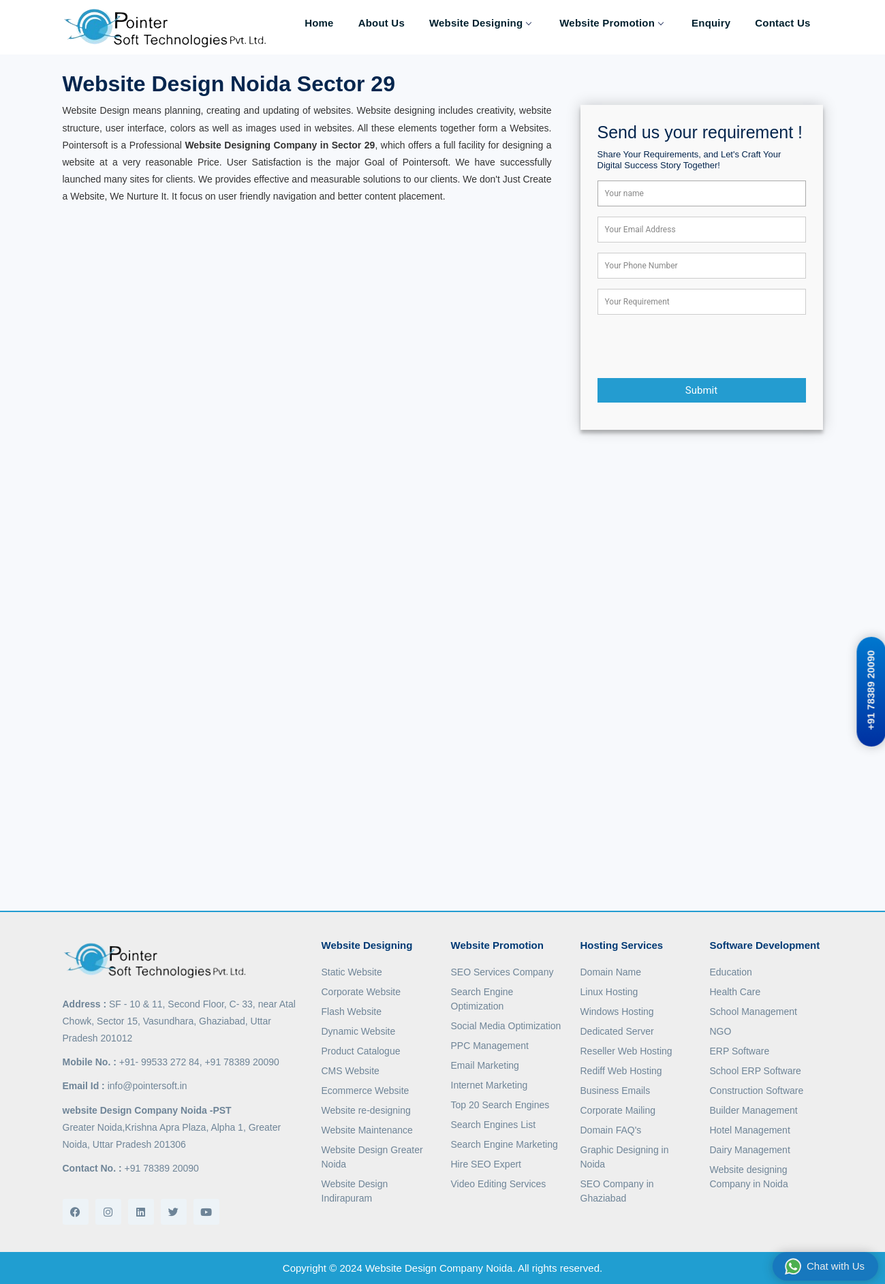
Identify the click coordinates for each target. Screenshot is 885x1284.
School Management (753, 1011)
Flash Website (352, 1011)
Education (731, 972)
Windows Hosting (617, 1011)
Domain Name (610, 972)
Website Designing (480, 23)
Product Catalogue (361, 1051)
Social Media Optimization (506, 1025)
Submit (701, 390)
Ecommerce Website (365, 1090)
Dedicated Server (617, 1031)
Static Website (352, 972)
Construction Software (757, 1090)
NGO (721, 1031)
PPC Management (490, 1045)
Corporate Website (361, 991)
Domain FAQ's (611, 1130)
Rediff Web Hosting (621, 1070)
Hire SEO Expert (486, 1164)
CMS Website (350, 1070)
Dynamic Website (359, 1031)
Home (319, 23)
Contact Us (782, 23)
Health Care (735, 991)
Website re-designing (366, 1110)
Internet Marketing (489, 1085)
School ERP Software (755, 1070)
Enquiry (711, 23)
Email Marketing (485, 1065)
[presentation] (701, 351)
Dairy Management (750, 1149)
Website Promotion (611, 23)
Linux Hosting (609, 991)
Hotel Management (750, 1130)
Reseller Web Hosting (626, 1051)
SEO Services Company (502, 972)
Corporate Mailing (618, 1110)
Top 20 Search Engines (500, 1104)
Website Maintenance (367, 1130)
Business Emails (615, 1090)
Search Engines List (493, 1124)
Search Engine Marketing (504, 1144)
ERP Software (740, 1051)
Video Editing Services (498, 1183)
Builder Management (754, 1110)
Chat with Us (825, 1266)
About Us (381, 23)
